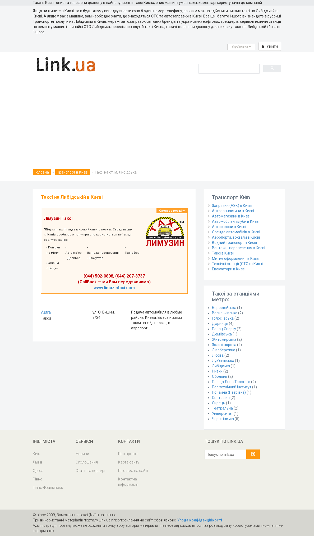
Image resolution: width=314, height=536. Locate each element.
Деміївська (222, 334)
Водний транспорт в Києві (234, 242)
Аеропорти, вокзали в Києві (236, 237)
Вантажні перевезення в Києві (238, 248)
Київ (36, 454)
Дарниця (220, 323)
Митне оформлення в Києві (236, 258)
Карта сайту (128, 462)
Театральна (222, 408)
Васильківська (224, 313)
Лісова (218, 355)
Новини (82, 454)
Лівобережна (223, 350)
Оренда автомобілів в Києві (236, 232)
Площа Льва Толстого (231, 382)
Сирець (218, 403)
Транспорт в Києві (72, 172)
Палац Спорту (224, 329)
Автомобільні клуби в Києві (235, 221)
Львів (37, 462)
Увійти (270, 46)
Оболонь (219, 376)
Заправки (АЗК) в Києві (232, 205)
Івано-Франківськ (48, 487)
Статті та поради (90, 471)
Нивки (217, 371)
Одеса (38, 471)
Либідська (221, 366)
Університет (222, 413)
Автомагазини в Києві (231, 216)
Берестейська (224, 308)
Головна (42, 172)
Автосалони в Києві (229, 227)
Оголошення (87, 462)
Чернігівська (223, 419)
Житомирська (224, 339)
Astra (46, 312)
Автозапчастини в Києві (233, 211)
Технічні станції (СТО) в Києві (237, 264)
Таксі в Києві (223, 253)
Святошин (221, 398)
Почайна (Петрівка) (229, 392)
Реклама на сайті (133, 471)
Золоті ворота (224, 345)
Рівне (37, 479)
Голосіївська (223, 318)
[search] (228, 68)
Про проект (128, 454)
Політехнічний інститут (231, 387)
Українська (241, 46)
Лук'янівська (223, 360)
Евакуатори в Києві (228, 269)
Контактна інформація (128, 482)
